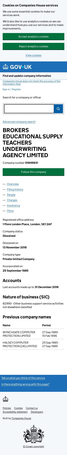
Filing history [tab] (15, 189)
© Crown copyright (33, 446)
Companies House (21, 418)
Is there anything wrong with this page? (25, 384)
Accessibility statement (15, 411)
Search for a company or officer (22, 97)
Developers (37, 411)
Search (58, 108)
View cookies (33, 55)
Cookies (18, 408)
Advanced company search (19, 121)
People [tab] (11, 194)
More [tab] (10, 210)
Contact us (32, 408)
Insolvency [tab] (13, 205)
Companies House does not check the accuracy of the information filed (31, 82)
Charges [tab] (12, 200)
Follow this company (33, 172)
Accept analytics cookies (33, 36)
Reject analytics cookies (33, 46)
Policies (7, 408)
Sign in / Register (12, 89)
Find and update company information (27, 76)
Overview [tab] (13, 184)
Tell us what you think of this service (23, 378)
